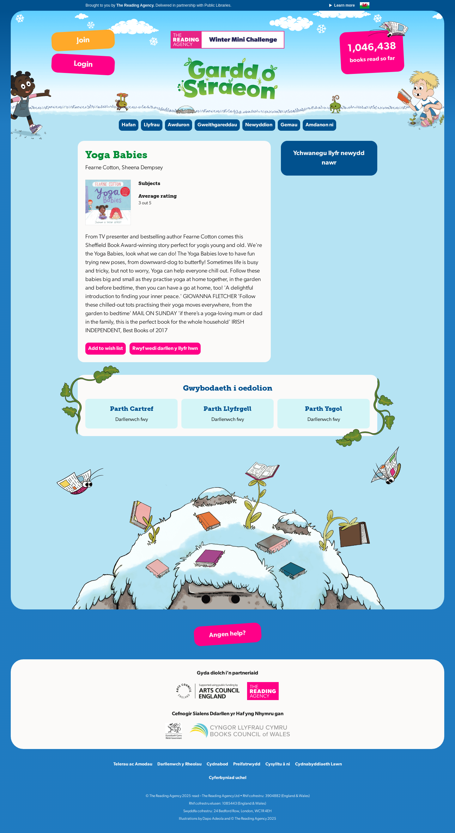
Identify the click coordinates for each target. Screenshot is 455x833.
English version (364, 5)
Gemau (289, 125)
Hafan (129, 125)
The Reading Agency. (136, 5)
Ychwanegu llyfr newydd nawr (329, 158)
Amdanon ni (319, 125)
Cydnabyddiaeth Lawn (318, 764)
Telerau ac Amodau (132, 764)
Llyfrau (152, 125)
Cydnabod (217, 764)
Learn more (344, 5)
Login (83, 64)
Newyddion (258, 125)
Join (83, 40)
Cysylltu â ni (277, 764)
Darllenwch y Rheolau (179, 764)
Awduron (178, 125)
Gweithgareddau (217, 125)
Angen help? (227, 634)
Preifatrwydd (246, 764)
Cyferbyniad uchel (227, 778)
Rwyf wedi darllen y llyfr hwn (165, 348)
